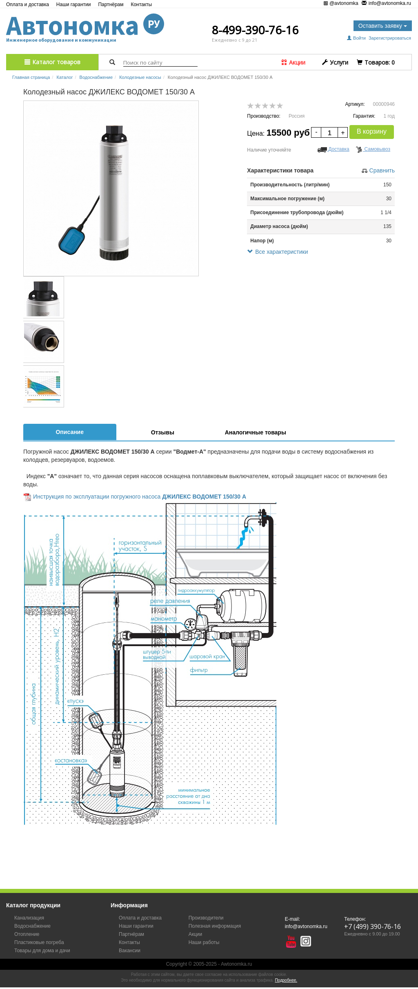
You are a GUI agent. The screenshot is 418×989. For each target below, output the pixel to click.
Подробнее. (286, 980)
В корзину (372, 131)
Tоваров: (376, 62)
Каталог (64, 77)
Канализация (29, 918)
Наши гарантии (73, 4)
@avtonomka (341, 3)
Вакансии (129, 950)
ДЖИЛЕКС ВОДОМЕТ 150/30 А (204, 496)
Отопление (27, 934)
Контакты (141, 4)
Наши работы (204, 942)
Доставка (333, 149)
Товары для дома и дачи (42, 950)
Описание (70, 432)
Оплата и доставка (27, 4)
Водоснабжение (96, 77)
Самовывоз (373, 149)
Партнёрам (110, 4)
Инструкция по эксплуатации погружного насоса (97, 496)
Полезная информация (215, 926)
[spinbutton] (329, 133)
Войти (357, 38)
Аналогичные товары (255, 432)
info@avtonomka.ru (386, 3)
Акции (293, 62)
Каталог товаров (52, 62)
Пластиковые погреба (39, 942)
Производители (206, 918)
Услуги (335, 62)
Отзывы (162, 432)
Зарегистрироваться (390, 38)
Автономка (85, 25)
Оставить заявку (382, 25)
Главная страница (31, 77)
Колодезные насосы (140, 77)
